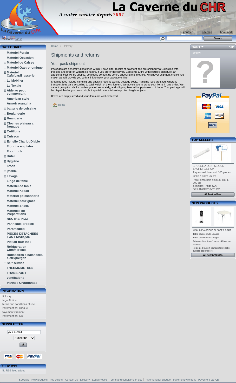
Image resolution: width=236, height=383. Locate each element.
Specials (24, 379)
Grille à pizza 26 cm (204, 176)
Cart (196, 47)
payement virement (13, 312)
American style (18, 98)
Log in (18, 39)
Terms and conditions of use (18, 304)
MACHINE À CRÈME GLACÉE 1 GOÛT (212, 230)
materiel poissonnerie (23, 196)
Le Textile (14, 85)
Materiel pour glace (21, 201)
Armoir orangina (19, 103)
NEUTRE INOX (17, 219)
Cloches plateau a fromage (20, 125)
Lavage (12, 176)
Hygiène (13, 161)
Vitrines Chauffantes (22, 283)
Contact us (71, 379)
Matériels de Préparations (16, 212)
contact (187, 32)
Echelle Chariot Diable (23, 141)
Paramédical (16, 229)
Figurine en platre (20, 146)
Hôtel (11, 156)
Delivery (7, 296)
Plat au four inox (19, 242)
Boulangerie (16, 113)
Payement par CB (12, 315)
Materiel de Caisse (20, 62)
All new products (213, 255)
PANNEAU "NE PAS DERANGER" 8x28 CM (206, 188)
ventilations (15, 277)
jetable (12, 171)
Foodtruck (14, 151)
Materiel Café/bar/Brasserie (20, 74)
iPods (11, 166)
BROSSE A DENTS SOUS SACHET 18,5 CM (208, 167)
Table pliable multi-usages (206, 234)
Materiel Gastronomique (25, 67)
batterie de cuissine (21, 108)
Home (54, 46)
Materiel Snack (18, 206)
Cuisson (13, 136)
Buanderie (14, 118)
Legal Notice (9, 300)
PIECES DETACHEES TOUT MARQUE (22, 235)
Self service (15, 263)
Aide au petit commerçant (16, 92)
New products (205, 203)
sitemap (207, 32)
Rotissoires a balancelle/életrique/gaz (25, 256)
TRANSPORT (16, 273)
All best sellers (212, 194)
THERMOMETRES (20, 268)
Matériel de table (19, 186)
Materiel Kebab (18, 191)
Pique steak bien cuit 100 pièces (212, 172)
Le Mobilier (15, 80)
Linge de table (17, 181)
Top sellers (203, 140)
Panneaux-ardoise (20, 224)
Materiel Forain (18, 52)
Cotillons (13, 131)
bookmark (226, 32)
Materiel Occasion (20, 57)
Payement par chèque (15, 307)
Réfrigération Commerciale (16, 248)
